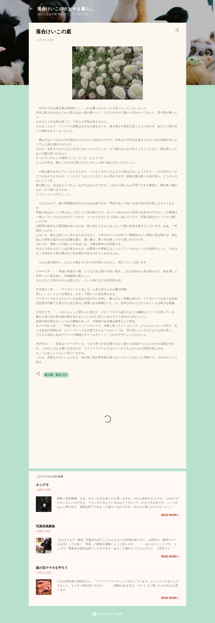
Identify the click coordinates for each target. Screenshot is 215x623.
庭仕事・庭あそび (56, 374)
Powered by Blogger (107, 613)
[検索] (184, 9)
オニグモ (42, 485)
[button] (177, 30)
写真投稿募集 (45, 526)
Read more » (170, 515)
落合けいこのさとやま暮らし (65, 8)
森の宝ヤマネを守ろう (52, 567)
